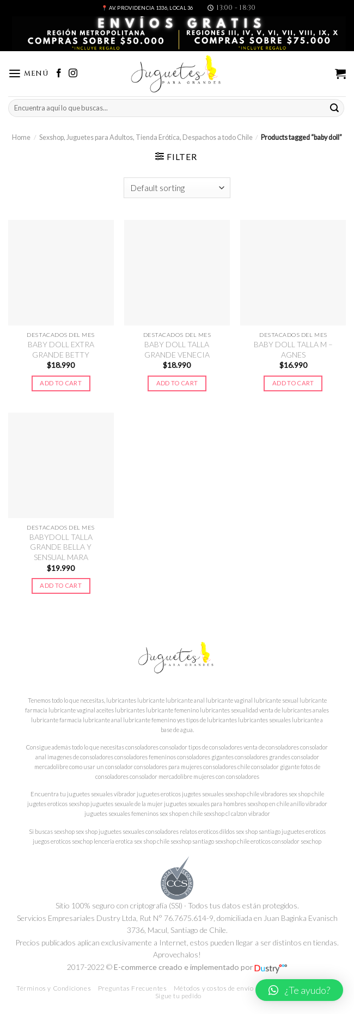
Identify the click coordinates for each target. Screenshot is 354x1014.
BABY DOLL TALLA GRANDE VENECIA (177, 349)
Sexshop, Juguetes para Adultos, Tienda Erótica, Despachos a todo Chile (146, 137)
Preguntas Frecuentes (132, 988)
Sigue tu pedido (178, 996)
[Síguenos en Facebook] (58, 73)
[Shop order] (177, 187)
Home (21, 137)
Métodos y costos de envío (214, 988)
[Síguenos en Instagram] (73, 73)
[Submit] (334, 108)
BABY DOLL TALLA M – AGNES (293, 349)
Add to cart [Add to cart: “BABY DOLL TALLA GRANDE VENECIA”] (177, 382)
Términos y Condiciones (53, 988)
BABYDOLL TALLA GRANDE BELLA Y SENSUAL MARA (61, 547)
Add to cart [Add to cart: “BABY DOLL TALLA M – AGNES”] (293, 382)
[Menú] (28, 73)
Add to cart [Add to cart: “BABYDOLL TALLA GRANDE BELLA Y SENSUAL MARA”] (61, 585)
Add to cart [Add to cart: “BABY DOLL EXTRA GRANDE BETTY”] (61, 382)
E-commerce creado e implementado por (200, 967)
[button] (299, 990)
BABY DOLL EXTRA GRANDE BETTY (61, 349)
